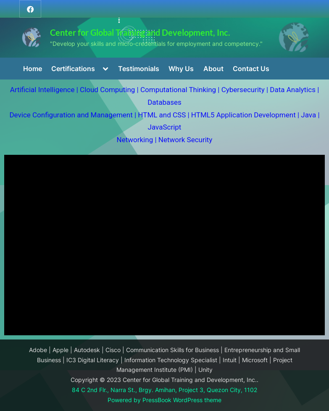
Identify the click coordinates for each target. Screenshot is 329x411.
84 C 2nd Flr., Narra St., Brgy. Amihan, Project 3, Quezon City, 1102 (164, 390)
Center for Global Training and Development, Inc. (140, 32)
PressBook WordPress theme (181, 400)
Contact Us (251, 68)
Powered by (125, 400)
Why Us (181, 68)
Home (32, 68)
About (213, 68)
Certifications (73, 68)
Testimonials (138, 68)
